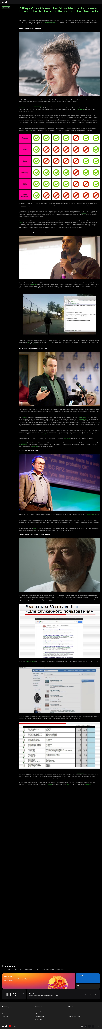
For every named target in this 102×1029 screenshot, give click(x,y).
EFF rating (30, 130)
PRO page (37, 1013)
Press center (71, 1013)
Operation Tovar (82, 417)
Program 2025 (38, 1019)
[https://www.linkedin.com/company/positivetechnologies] (85, 1026)
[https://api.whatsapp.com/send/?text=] (95, 994)
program (50, 784)
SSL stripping (22, 107)
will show (50, 342)
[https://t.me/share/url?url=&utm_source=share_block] (90, 994)
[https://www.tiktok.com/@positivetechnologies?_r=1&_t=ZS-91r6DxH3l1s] (93, 1026)
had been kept (81, 109)
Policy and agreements (74, 1016)
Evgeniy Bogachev (83, 419)
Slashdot (21, 222)
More (30, 2)
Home (10, 2)
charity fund (67, 438)
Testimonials (5, 1016)
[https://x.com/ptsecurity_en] (89, 1026)
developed (34, 284)
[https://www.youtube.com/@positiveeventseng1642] (82, 1026)
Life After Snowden (30, 661)
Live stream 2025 (39, 1016)
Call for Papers (38, 1011)
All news (6, 7)
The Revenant (80, 773)
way (68, 784)
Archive (15, 2)
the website (35, 446)
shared (44, 433)
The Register (36, 344)
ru (98, 2)
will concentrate (23, 444)
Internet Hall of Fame (92, 514)
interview (24, 417)
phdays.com (88, 784)
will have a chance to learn (49, 22)
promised (83, 213)
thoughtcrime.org (38, 106)
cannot (29, 342)
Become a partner (23, 2)
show (34, 528)
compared (23, 442)
